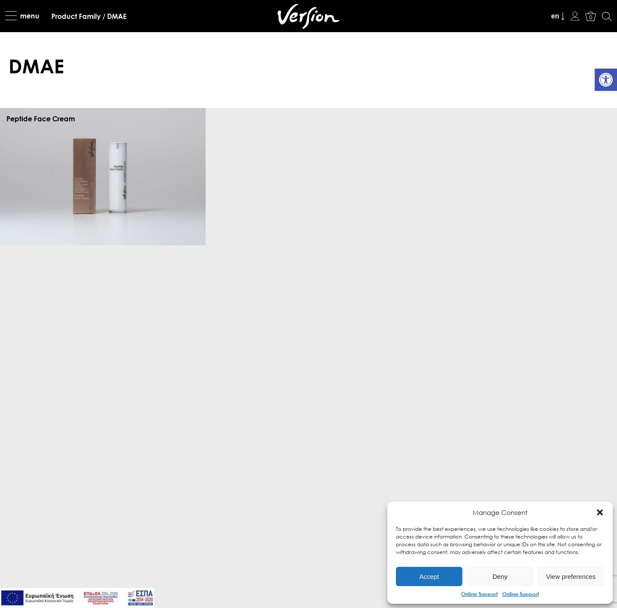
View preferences (571, 576)
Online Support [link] (479, 593)
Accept (429, 576)
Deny (499, 576)
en (555, 16)
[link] (606, 80)
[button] (600, 512)
